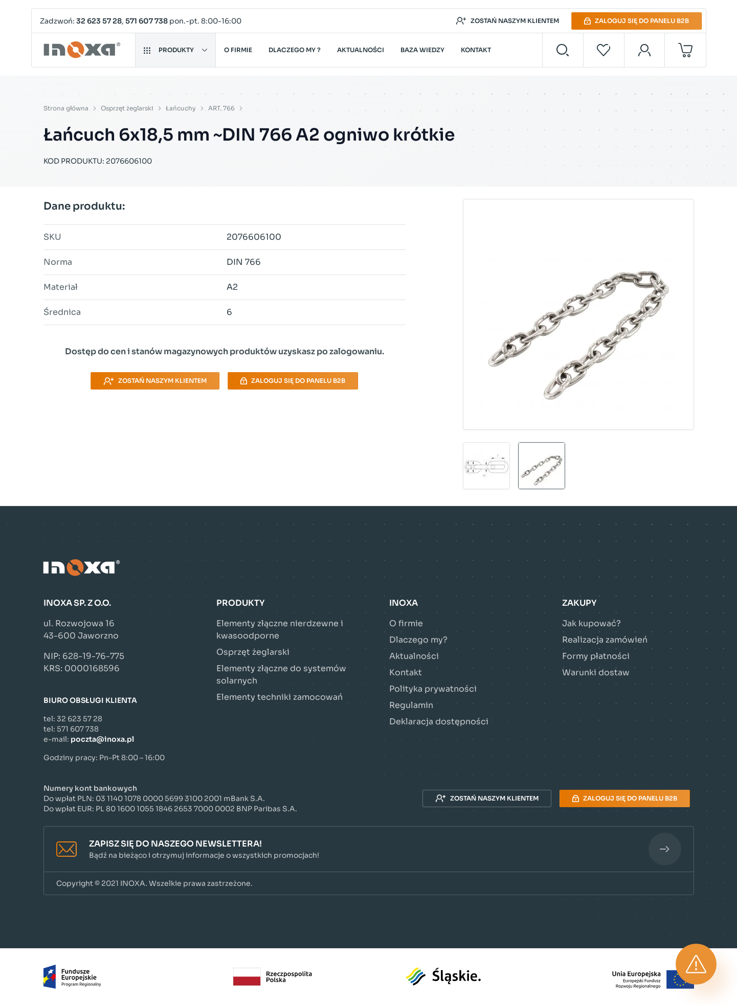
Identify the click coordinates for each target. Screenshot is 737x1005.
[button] (369, 849)
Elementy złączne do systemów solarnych (281, 674)
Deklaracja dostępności (438, 721)
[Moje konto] (644, 50)
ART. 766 (221, 108)
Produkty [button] (175, 50)
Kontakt (476, 50)
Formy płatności (596, 656)
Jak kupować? (591, 623)
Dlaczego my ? (295, 50)
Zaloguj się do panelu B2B (636, 21)
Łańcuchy (181, 108)
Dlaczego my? (418, 639)
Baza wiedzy (422, 50)
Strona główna (65, 108)
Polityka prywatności (433, 688)
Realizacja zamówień (604, 639)
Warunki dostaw (596, 672)
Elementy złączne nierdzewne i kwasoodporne (279, 629)
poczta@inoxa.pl (102, 739)
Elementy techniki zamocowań (279, 697)
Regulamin (411, 705)
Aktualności (360, 50)
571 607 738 (146, 21)
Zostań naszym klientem (507, 21)
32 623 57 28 (99, 21)
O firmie (238, 50)
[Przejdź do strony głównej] (84, 50)
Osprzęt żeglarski (127, 108)
